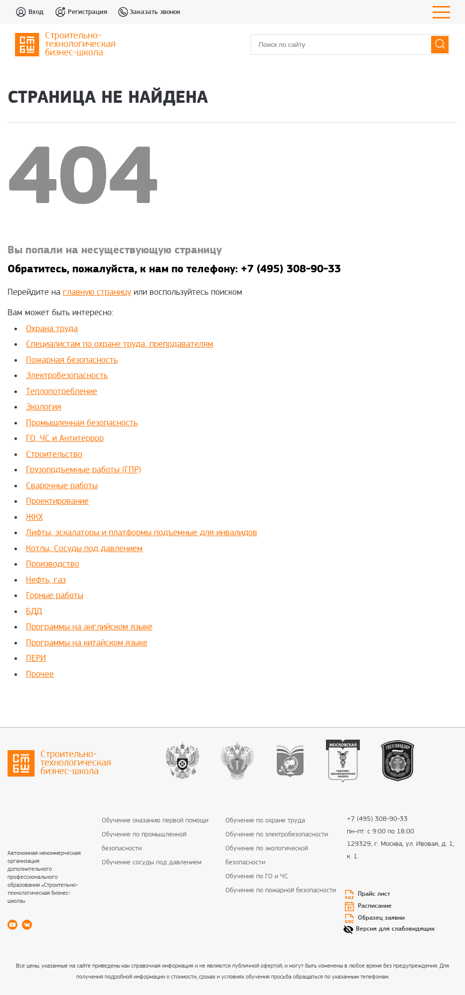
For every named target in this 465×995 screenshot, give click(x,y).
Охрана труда (52, 329)
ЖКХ (34, 517)
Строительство (54, 454)
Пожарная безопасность (72, 360)
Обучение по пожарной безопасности (280, 890)
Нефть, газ (46, 580)
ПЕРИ (36, 658)
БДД (34, 611)
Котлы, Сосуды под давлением (84, 549)
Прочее (40, 674)
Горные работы (54, 595)
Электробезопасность (67, 376)
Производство (52, 564)
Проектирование (57, 501)
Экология (43, 407)
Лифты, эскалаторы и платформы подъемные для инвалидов (141, 533)
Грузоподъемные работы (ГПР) (83, 470)
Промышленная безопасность (82, 423)
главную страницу (97, 292)
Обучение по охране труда (265, 820)
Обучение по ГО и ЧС (256, 876)
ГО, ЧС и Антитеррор (65, 438)
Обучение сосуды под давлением (151, 862)
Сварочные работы (62, 486)
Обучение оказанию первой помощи (155, 820)
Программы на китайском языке (87, 643)
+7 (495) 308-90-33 (377, 819)
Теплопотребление (61, 392)
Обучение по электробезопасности (276, 834)
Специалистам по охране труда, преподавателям (119, 344)
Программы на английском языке (89, 627)
